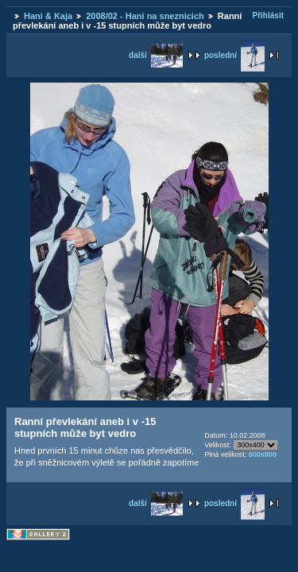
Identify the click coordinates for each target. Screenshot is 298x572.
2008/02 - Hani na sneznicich (145, 16)
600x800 (263, 454)
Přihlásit (268, 15)
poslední (234, 55)
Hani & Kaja (48, 16)
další (156, 55)
